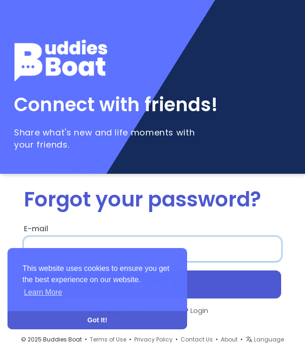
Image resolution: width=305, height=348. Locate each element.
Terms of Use (108, 339)
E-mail (36, 229)
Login (199, 310)
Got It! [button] (97, 320)
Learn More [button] (43, 292)
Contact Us (197, 339)
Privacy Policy (153, 339)
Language (265, 339)
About (229, 339)
